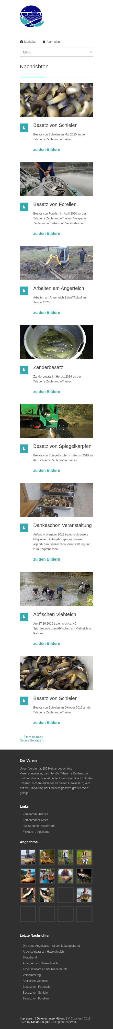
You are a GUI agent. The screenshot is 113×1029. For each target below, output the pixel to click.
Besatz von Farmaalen (37, 986)
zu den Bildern (46, 149)
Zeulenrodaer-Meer (35, 820)
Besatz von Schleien (55, 125)
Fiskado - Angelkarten (37, 831)
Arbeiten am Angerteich (58, 288)
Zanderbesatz (48, 367)
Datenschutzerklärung (51, 1018)
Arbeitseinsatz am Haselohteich (43, 951)
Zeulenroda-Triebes (35, 814)
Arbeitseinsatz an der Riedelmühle (45, 969)
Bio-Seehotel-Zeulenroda (39, 826)
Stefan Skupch (40, 1022)
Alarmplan (53, 41)
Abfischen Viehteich (54, 614)
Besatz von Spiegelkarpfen (62, 446)
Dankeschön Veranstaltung (62, 525)
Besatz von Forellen (55, 204)
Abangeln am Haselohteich (40, 963)
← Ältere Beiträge (31, 737)
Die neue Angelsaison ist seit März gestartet (51, 945)
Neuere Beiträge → (32, 740)
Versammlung (32, 975)
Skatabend (30, 957)
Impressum (27, 1018)
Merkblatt (30, 41)
